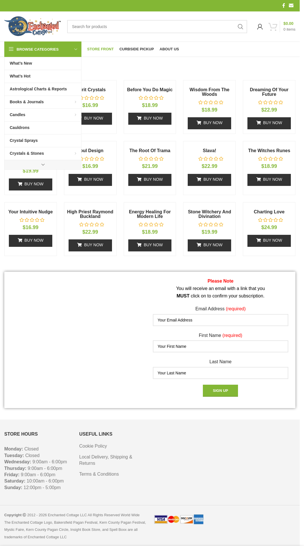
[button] (90, 119)
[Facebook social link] (283, 5)
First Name (220, 335)
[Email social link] (291, 5)
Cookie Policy (93, 446)
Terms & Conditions (99, 474)
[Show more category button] (43, 164)
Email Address (220, 308)
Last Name (220, 361)
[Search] (157, 26)
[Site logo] (32, 26)
